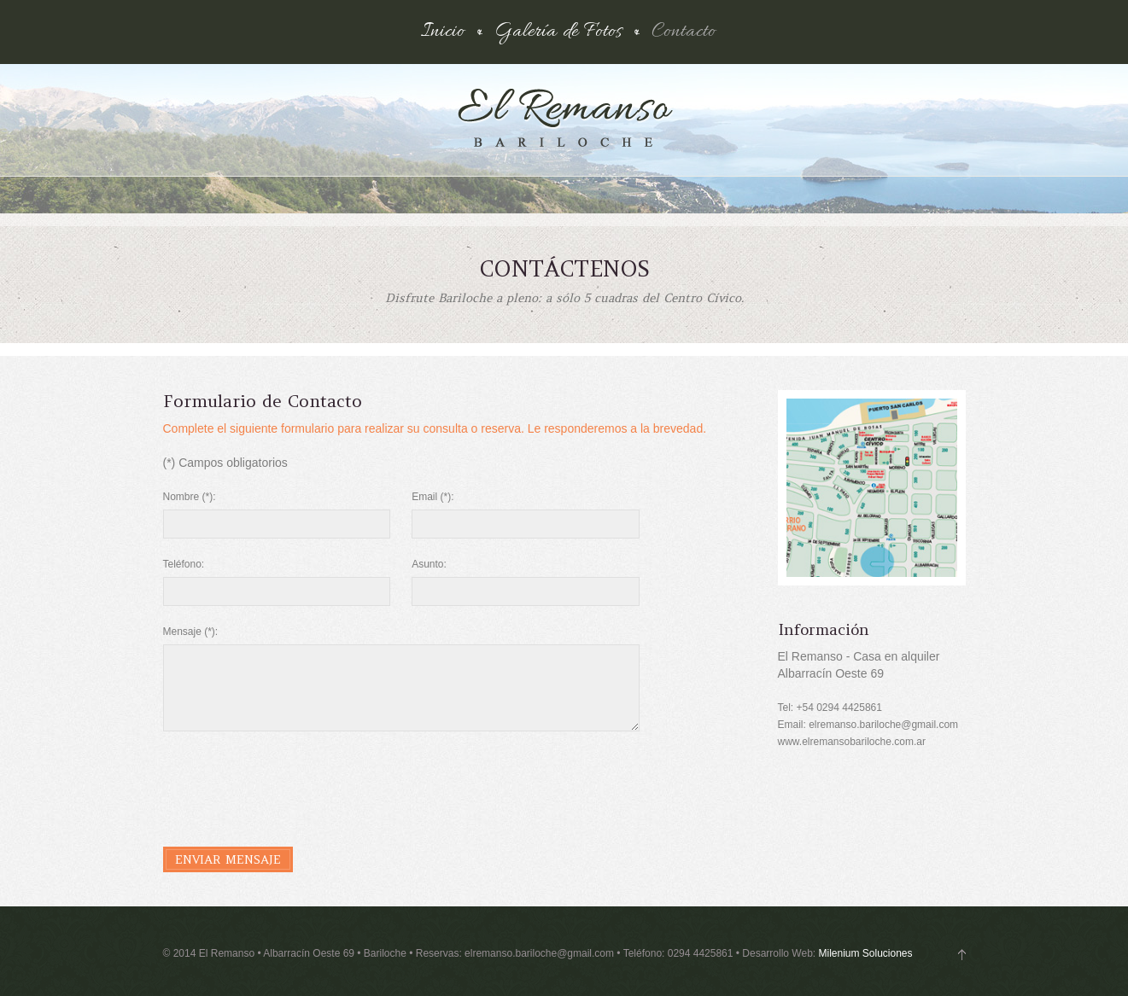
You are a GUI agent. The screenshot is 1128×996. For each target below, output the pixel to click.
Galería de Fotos (558, 32)
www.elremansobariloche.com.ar (852, 742)
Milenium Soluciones (865, 953)
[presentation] (293, 781)
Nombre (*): (189, 497)
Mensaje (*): (191, 632)
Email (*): (432, 497)
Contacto (684, 32)
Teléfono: (184, 564)
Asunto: (429, 564)
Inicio (443, 32)
